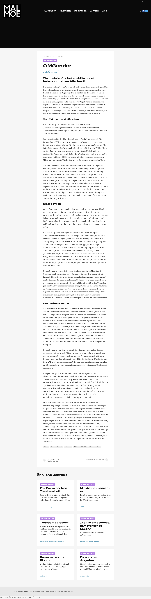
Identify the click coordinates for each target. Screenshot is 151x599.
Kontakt (144, 2)
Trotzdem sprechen (54, 523)
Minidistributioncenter (95, 490)
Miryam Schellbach (58, 541)
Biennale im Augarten (88, 559)
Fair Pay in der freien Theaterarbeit (55, 490)
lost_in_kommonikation (53, 71)
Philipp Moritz (86, 507)
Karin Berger (95, 541)
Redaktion (44, 541)
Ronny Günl (85, 576)
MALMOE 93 (80, 447)
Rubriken (65, 11)
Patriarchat (95, 447)
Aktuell (94, 11)
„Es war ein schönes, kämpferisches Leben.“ (95, 526)
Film (46, 447)
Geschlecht (56, 447)
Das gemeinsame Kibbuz (52, 559)
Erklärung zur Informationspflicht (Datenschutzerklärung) (52, 591)
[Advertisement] (75, 33)
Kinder (68, 447)
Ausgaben (50, 11)
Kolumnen (80, 11)
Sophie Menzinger (47, 507)
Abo (104, 11)
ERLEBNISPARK (50, 60)
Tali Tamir (44, 576)
